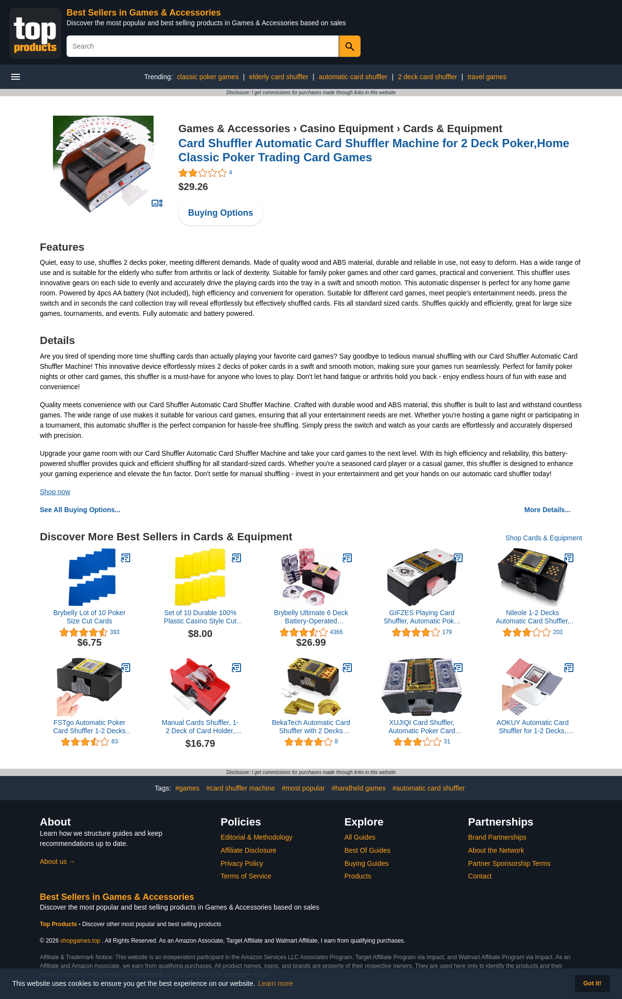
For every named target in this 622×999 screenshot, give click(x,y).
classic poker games (208, 77)
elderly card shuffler (279, 77)
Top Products (59, 924)
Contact (479, 876)
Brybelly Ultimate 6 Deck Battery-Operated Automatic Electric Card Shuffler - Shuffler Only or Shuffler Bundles (311, 617)
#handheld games (358, 788)
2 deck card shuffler (427, 77)
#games (187, 788)
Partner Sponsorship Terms (509, 863)
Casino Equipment (347, 128)
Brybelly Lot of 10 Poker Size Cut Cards (89, 617)
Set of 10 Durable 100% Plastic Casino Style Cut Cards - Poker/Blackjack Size (200, 617)
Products (358, 876)
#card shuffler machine (240, 788)
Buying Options (220, 213)
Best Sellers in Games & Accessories (144, 12)
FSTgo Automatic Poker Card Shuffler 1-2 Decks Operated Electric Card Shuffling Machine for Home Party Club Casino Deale (89, 727)
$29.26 (193, 186)
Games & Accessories (234, 128)
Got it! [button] (592, 983)
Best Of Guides (368, 850)
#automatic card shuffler (428, 788)
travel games (486, 77)
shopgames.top (80, 940)
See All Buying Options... (80, 510)
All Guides (360, 837)
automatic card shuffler (353, 77)
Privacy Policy (242, 863)
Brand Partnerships (497, 837)
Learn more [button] (276, 983)
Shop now (55, 492)
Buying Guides (367, 863)
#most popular (303, 788)
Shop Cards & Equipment (543, 538)
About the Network (496, 850)
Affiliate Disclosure (248, 850)
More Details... (547, 510)
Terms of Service (246, 876)
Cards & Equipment (452, 128)
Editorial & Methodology (257, 837)
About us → (57, 861)
